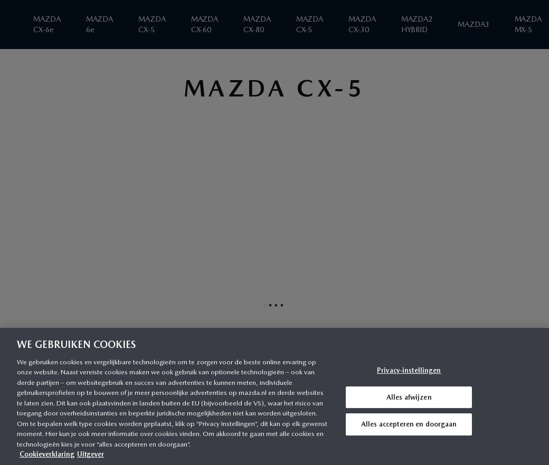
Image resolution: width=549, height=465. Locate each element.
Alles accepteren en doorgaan (409, 424)
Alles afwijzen (409, 397)
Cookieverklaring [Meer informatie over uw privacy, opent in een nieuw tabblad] (47, 454)
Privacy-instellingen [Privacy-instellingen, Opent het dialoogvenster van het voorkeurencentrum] (409, 370)
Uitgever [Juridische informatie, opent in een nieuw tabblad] (90, 454)
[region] (274, 396)
